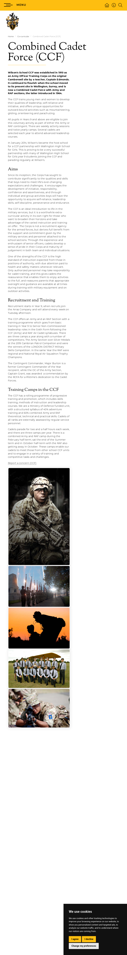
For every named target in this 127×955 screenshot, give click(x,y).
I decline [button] (89, 939)
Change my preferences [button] (83, 946)
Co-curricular (23, 36)
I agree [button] (75, 939)
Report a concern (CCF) (22, 463)
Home (11, 36)
